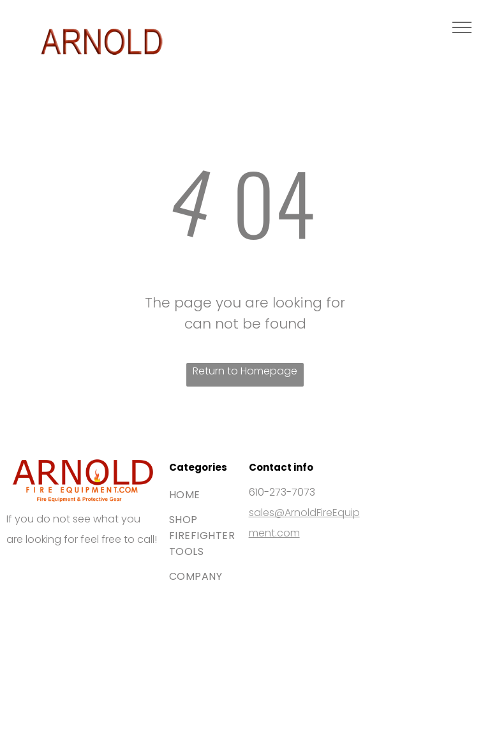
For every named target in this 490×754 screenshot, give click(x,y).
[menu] (462, 27)
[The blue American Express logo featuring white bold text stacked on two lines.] (46, 663)
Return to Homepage (245, 371)
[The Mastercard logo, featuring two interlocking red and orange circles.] (118, 591)
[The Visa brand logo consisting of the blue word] (46, 591)
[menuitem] (215, 494)
